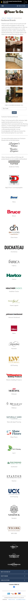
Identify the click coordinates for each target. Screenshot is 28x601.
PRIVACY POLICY (11, 599)
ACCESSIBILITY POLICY (20, 599)
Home (3, 18)
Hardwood (9, 18)
